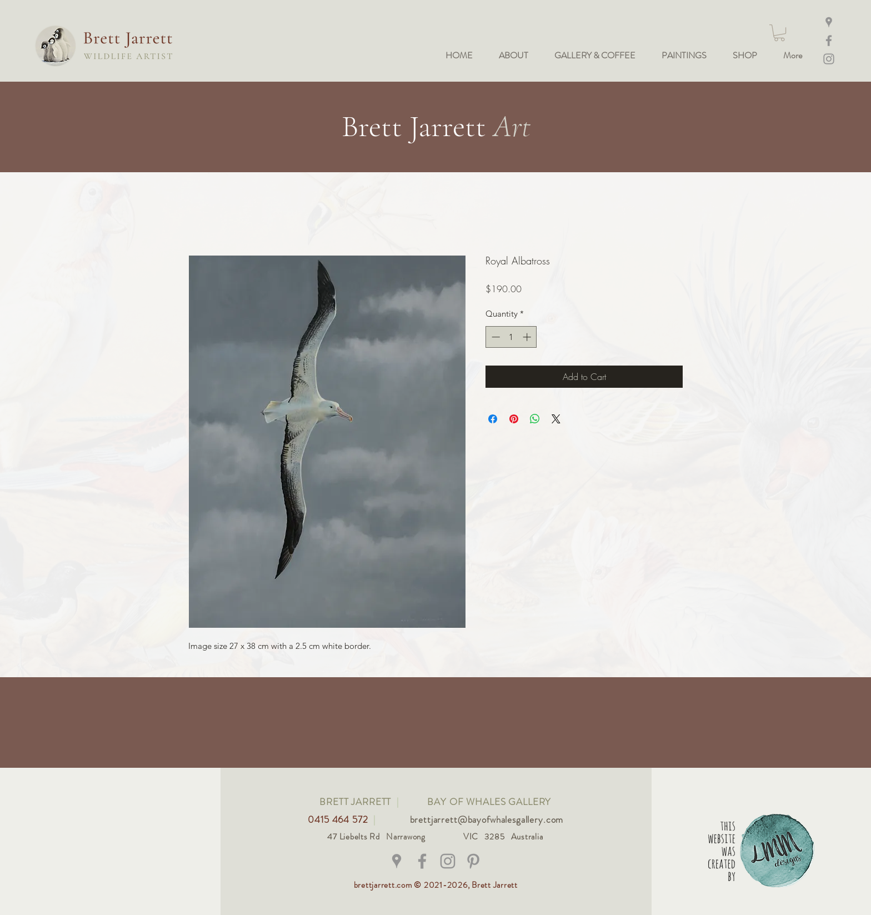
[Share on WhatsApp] (535, 419)
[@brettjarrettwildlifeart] (422, 861)
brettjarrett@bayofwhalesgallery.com (487, 819)
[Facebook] (829, 40)
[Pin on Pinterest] (513, 419)
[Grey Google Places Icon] (397, 861)
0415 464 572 (339, 819)
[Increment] (527, 337)
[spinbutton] (511, 337)
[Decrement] (494, 337)
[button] (779, 32)
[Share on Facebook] (492, 419)
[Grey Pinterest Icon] (473, 861)
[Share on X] (556, 419)
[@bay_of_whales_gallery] (448, 861)
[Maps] (829, 22)
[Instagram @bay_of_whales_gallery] (829, 59)
